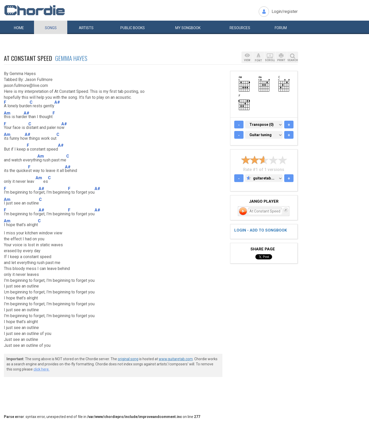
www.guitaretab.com (176, 359)
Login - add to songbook (260, 230)
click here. (41, 369)
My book (187, 28)
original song (128, 359)
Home (19, 28)
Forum (281, 28)
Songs (51, 28)
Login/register (285, 11)
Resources (240, 28)
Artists (86, 28)
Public (132, 28)
